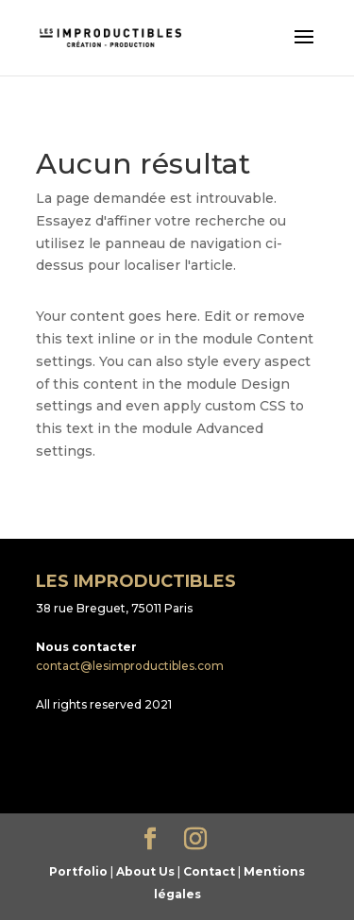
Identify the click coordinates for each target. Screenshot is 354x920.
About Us (145, 871)
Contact (209, 871)
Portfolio (78, 871)
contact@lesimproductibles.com (130, 666)
